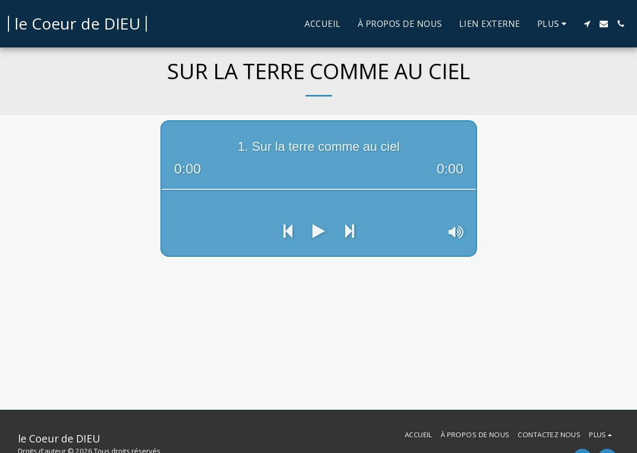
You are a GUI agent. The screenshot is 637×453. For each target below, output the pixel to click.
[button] (587, 24)
